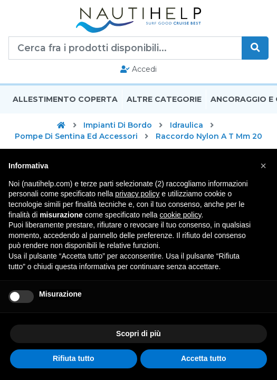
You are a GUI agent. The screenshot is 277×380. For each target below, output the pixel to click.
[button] (263, 165)
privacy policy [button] (137, 193)
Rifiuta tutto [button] (73, 358)
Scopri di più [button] (138, 333)
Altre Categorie (164, 99)
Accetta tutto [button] (203, 358)
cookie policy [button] (180, 215)
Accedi (138, 69)
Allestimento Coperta (65, 99)
